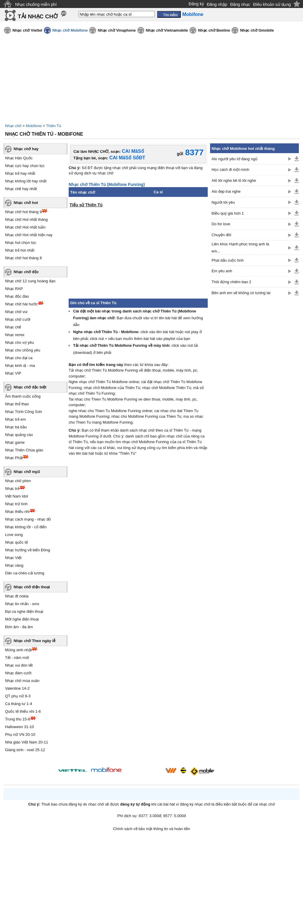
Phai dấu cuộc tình (228, 260)
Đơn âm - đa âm (19, 627)
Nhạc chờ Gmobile (257, 30)
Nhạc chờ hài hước (21, 304)
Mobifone (33, 126)
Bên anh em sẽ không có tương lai (241, 293)
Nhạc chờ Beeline (214, 30)
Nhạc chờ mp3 (27, 471)
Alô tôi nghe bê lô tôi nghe (234, 180)
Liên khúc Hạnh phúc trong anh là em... (240, 247)
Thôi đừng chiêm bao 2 (231, 282)
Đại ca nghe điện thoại (24, 611)
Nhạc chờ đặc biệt (30, 387)
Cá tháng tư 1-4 (18, 703)
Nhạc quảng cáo (19, 434)
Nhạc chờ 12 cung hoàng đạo (30, 281)
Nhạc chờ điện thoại (32, 587)
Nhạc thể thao (17, 404)
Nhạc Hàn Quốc (19, 158)
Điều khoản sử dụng (272, 4)
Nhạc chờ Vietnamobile (167, 30)
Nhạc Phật (14, 458)
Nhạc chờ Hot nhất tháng (26, 219)
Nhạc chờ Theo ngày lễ (34, 641)
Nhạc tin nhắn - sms (22, 604)
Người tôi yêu (223, 202)
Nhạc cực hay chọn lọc (25, 165)
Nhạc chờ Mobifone (70, 30)
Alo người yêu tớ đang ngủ (234, 159)
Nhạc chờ (13, 126)
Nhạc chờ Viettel (27, 30)
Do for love (221, 224)
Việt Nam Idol (16, 496)
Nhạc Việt (13, 557)
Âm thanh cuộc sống (23, 396)
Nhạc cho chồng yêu (22, 350)
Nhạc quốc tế (16, 542)
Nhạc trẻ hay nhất (20, 173)
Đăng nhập (217, 4)
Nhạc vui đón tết (19, 665)
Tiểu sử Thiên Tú (86, 204)
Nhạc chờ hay (26, 149)
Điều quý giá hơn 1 (228, 213)
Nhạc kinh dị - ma (20, 365)
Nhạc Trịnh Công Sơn (23, 411)
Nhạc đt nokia (16, 596)
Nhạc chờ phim (18, 481)
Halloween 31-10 (19, 727)
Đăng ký (196, 3)
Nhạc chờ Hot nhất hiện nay (29, 235)
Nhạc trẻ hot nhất (19, 250)
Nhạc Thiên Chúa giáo (24, 450)
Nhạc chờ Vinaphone (117, 30)
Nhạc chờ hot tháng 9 (23, 212)
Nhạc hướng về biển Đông (27, 550)
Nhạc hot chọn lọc (20, 242)
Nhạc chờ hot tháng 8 (23, 258)
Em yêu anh (222, 271)
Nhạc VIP (13, 373)
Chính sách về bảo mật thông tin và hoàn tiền (151, 829)
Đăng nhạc (240, 4)
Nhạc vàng (14, 565)
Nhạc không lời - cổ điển (26, 527)
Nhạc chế (13, 327)
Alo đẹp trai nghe (226, 191)
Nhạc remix (15, 335)
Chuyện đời (221, 235)
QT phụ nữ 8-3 (17, 696)
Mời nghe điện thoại (22, 619)
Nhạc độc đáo (17, 296)
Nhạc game (15, 442)
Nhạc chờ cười (17, 319)
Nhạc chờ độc (26, 272)
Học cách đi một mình (230, 169)
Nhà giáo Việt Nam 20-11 (26, 742)
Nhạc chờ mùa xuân (22, 680)
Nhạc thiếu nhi (17, 511)
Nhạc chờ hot (26, 202)
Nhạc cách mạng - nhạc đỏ (28, 519)
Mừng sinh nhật (18, 650)
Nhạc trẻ (12, 488)
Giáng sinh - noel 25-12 (25, 750)
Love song (14, 534)
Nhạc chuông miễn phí (36, 4)
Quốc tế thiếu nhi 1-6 (23, 711)
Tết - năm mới (17, 657)
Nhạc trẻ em (15, 419)
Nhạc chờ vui (16, 312)
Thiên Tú (53, 126)
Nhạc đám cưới (18, 673)
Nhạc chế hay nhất (21, 189)
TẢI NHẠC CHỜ (38, 16)
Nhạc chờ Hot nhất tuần (25, 227)
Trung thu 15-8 (17, 719)
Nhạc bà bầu (16, 427)
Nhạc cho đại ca (19, 358)
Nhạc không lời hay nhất (25, 181)
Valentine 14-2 (17, 688)
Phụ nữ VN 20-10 (20, 734)
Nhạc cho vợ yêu (19, 342)
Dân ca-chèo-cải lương (24, 573)
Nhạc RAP (14, 288)
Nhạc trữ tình (16, 504)
